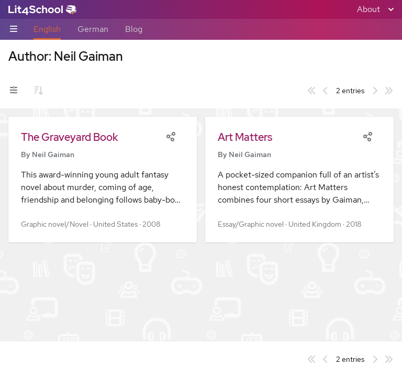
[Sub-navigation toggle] (13, 29)
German (92, 29)
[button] (102, 179)
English (47, 29)
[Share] (170, 135)
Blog (133, 29)
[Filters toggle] (13, 90)
